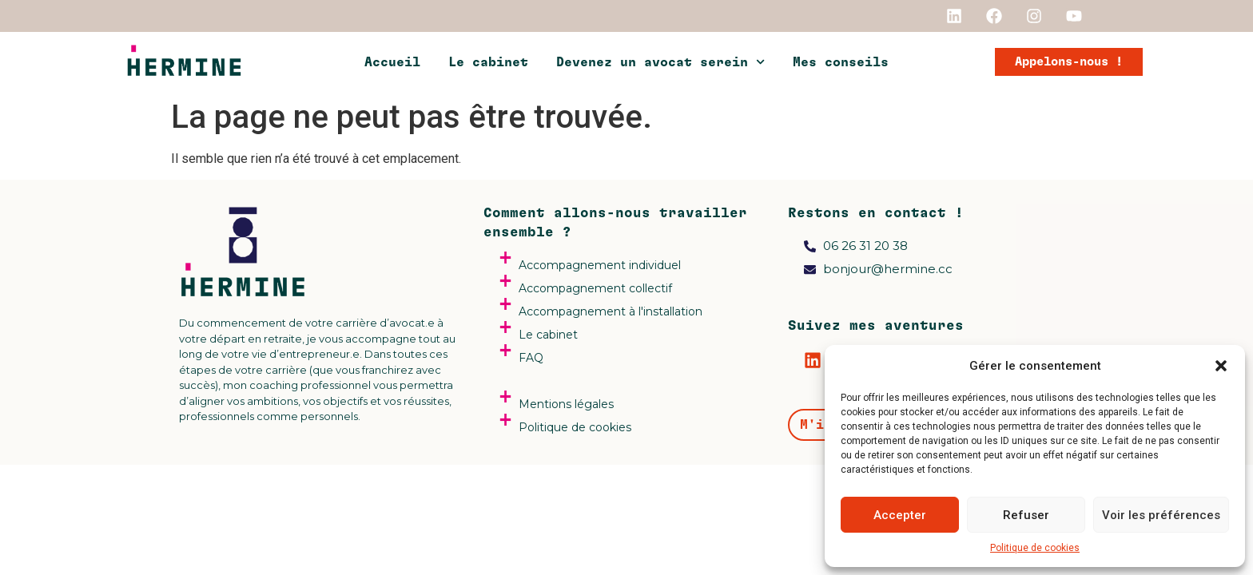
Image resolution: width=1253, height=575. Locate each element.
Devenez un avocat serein (660, 62)
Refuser (1026, 515)
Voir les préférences (1161, 515)
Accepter (899, 515)
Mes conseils (841, 62)
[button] (1221, 366)
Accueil (392, 62)
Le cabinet (488, 62)
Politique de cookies (1035, 547)
